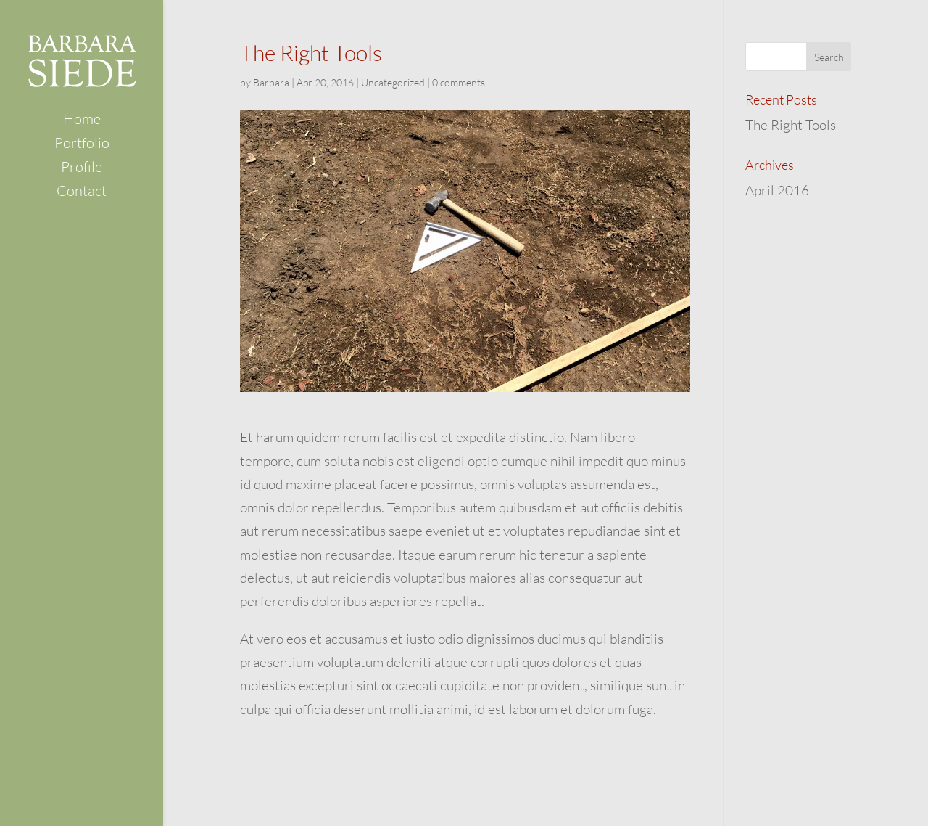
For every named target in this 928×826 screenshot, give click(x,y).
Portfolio (81, 145)
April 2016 (777, 190)
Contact (82, 193)
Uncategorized (393, 82)
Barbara (271, 82)
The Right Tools (790, 125)
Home (82, 121)
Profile (81, 169)
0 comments (458, 82)
